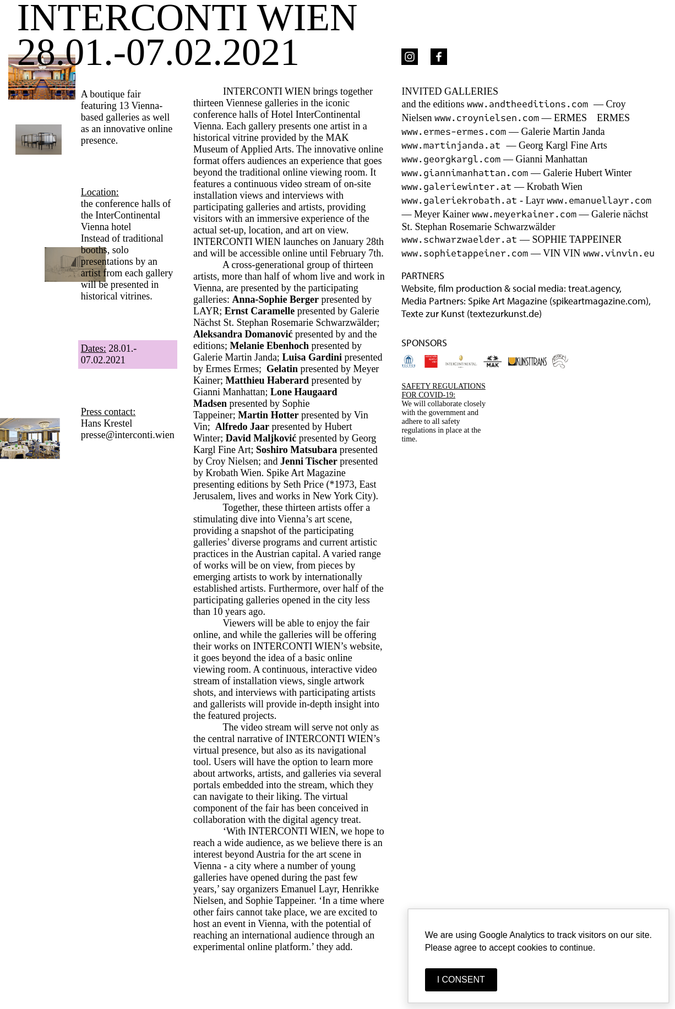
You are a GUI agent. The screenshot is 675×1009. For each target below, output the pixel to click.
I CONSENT (461, 979)
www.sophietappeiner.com (464, 253)
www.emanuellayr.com (599, 201)
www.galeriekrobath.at (459, 201)
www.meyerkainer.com (524, 214)
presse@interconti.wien (128, 434)
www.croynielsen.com (486, 118)
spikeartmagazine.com (599, 300)
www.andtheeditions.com (530, 104)
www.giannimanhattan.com (464, 173)
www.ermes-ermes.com (453, 132)
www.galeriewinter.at (456, 187)
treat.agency (593, 288)
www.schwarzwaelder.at (459, 240)
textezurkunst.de (504, 313)
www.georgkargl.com (450, 159)
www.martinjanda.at (453, 145)
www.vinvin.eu (619, 253)
